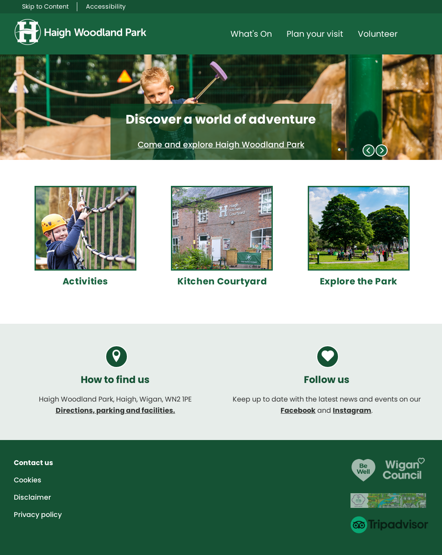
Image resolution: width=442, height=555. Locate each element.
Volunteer (378, 34)
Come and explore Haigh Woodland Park (221, 144)
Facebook (298, 410)
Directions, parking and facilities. (115, 410)
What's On (251, 34)
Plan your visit (315, 34)
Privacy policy (38, 515)
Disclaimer (32, 497)
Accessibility (106, 6)
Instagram (352, 410)
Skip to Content (45, 6)
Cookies (27, 480)
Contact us (33, 463)
